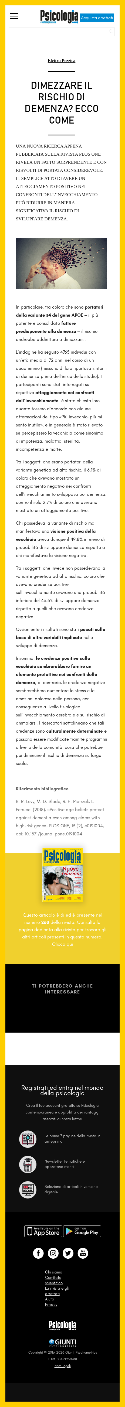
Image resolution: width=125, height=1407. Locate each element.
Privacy (51, 1304)
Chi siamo (53, 1272)
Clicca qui (62, 944)
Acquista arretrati (97, 17)
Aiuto (49, 1299)
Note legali (63, 1366)
